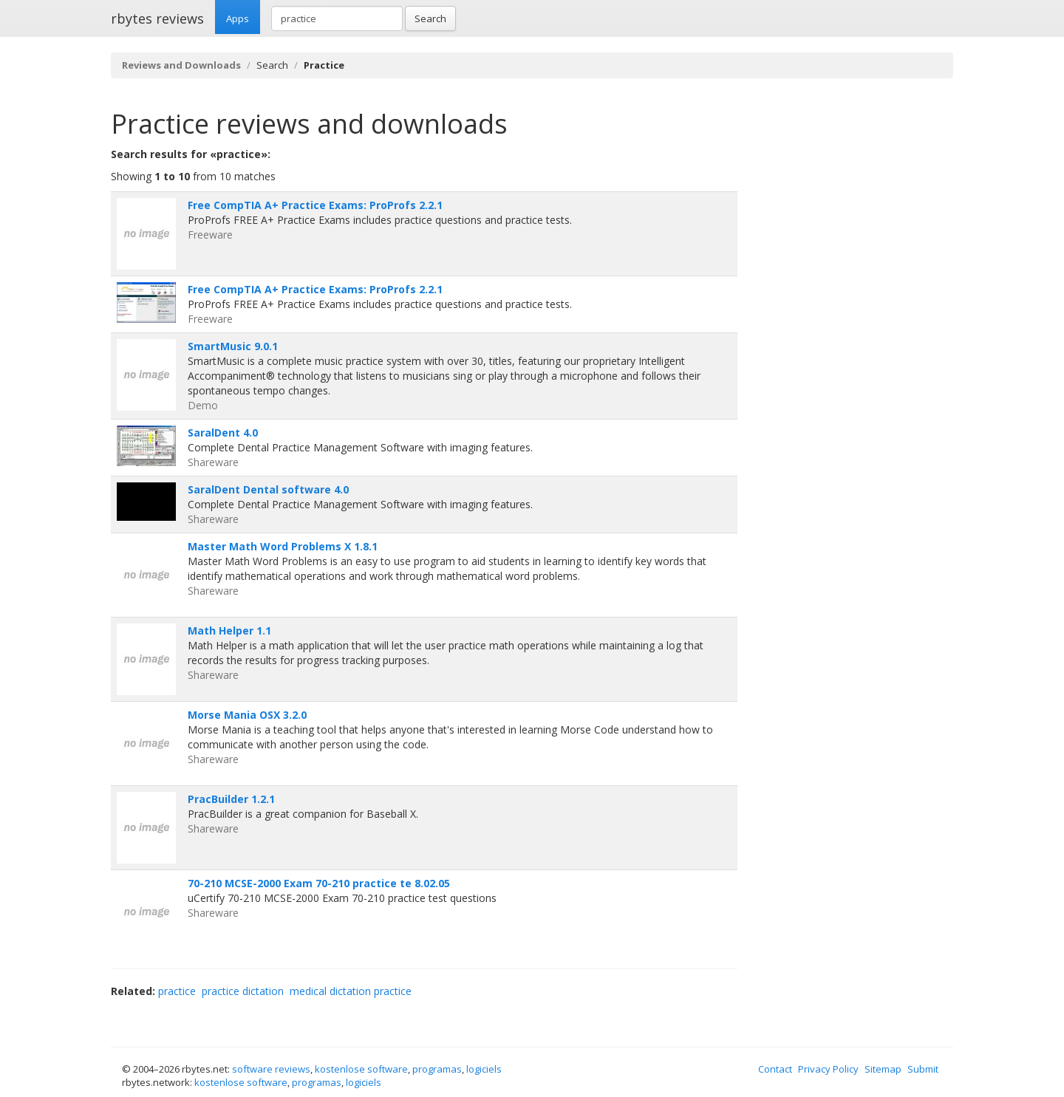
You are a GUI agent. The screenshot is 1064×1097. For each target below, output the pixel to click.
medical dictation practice (351, 991)
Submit (922, 1069)
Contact (775, 1069)
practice (177, 991)
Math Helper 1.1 (229, 630)
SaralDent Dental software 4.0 (268, 489)
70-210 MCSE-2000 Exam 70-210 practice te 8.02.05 (319, 883)
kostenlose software (361, 1069)
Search (430, 18)
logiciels (484, 1069)
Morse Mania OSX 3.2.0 (247, 715)
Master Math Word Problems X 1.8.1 (283, 546)
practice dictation (243, 991)
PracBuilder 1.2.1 (231, 799)
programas (437, 1069)
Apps (237, 18)
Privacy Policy (828, 1069)
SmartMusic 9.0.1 (233, 346)
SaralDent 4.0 (223, 433)
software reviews (271, 1069)
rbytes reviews (157, 18)
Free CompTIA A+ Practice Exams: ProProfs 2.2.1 (315, 205)
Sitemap (882, 1069)
